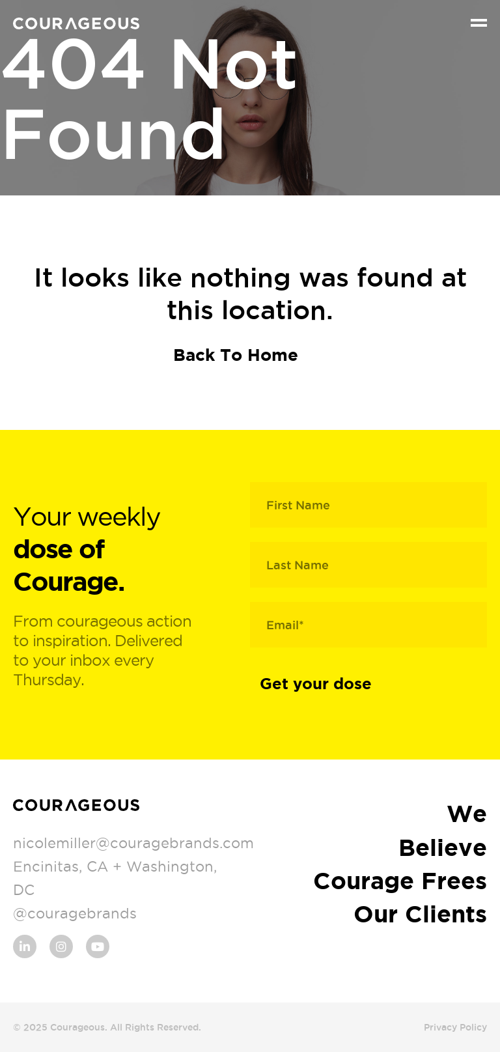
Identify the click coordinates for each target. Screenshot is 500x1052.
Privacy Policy (455, 1027)
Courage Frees (400, 880)
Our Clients (420, 913)
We (467, 813)
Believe (442, 847)
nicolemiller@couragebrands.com (133, 843)
